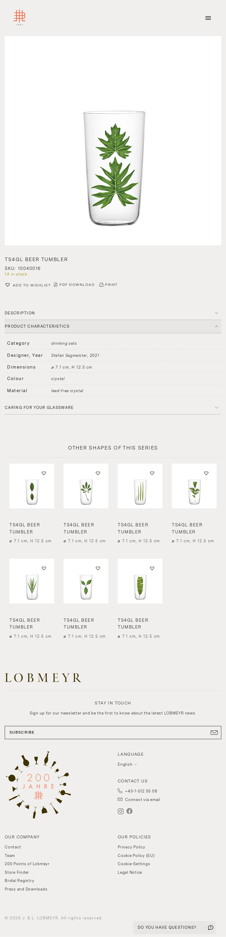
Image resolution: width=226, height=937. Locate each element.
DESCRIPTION (20, 313)
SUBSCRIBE (113, 732)
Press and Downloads (26, 889)
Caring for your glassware (39, 407)
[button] (113, 141)
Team (10, 855)
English (125, 764)
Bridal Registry (19, 880)
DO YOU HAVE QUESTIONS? (167, 927)
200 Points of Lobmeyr (27, 864)
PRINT (111, 285)
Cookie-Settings (134, 864)
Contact (13, 847)
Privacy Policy (131, 847)
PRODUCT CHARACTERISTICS (37, 326)
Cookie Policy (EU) (136, 855)
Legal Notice (130, 872)
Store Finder (17, 872)
